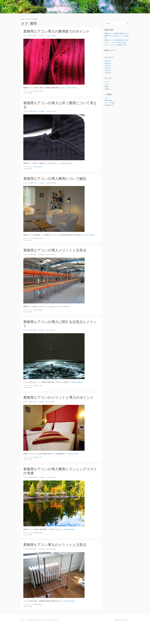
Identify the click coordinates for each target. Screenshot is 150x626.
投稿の (108, 100)
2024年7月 (108, 61)
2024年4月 (108, 68)
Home (126, 6)
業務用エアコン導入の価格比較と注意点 (117, 40)
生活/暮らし (40, 91)
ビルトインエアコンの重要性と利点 (115, 45)
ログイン (107, 98)
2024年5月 (108, 65)
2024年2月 (108, 73)
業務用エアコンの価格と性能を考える (116, 33)
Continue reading (72, 87)
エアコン (31, 91)
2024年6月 (108, 63)
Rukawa (42, 35)
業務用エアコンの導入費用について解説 (54, 179)
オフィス (107, 84)
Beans (117, 620)
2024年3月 (108, 70)
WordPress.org (109, 105)
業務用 (35, 91)
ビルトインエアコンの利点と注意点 (115, 42)
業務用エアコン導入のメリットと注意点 (54, 545)
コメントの (109, 103)
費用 (31, 93)
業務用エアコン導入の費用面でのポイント (56, 31)
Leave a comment (51, 35)
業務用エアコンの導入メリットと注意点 (54, 250)
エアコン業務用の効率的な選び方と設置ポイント (47, 6)
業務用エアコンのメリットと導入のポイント (58, 397)
